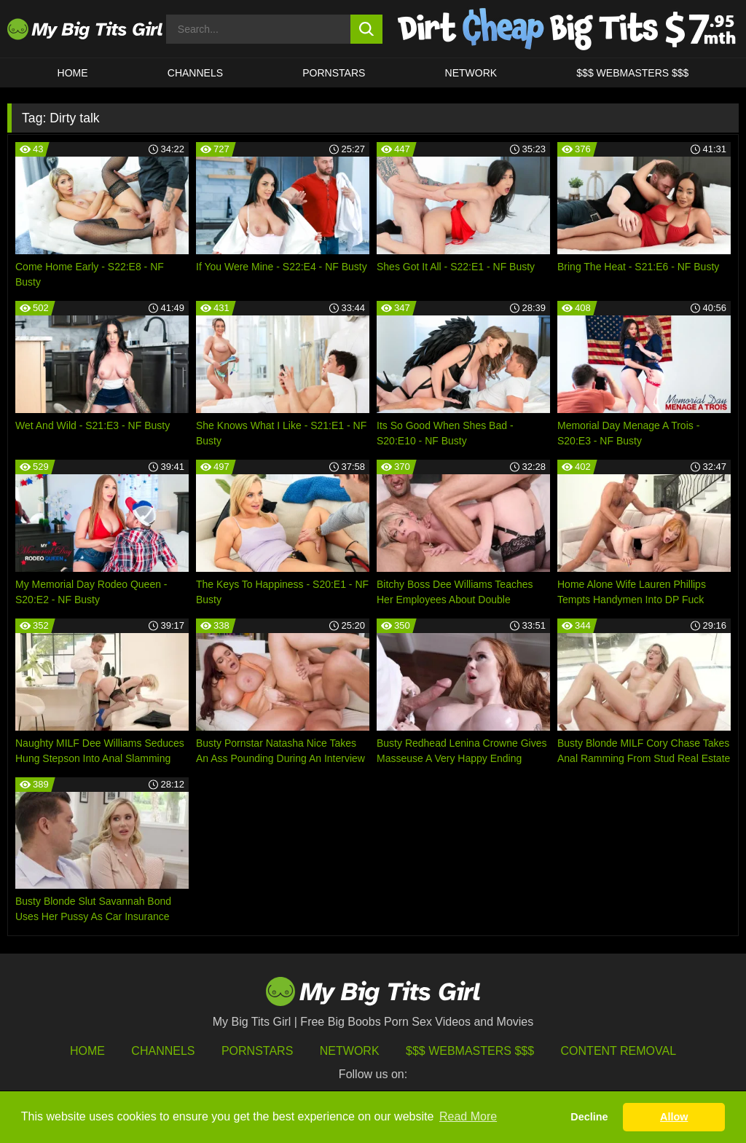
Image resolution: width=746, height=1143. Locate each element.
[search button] (366, 29)
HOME (73, 73)
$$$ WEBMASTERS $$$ (632, 73)
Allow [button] (674, 1117)
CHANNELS (195, 73)
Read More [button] (468, 1116)
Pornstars (333, 73)
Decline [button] (589, 1117)
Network (471, 73)
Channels (163, 1051)
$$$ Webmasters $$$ (470, 1051)
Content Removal (619, 1051)
